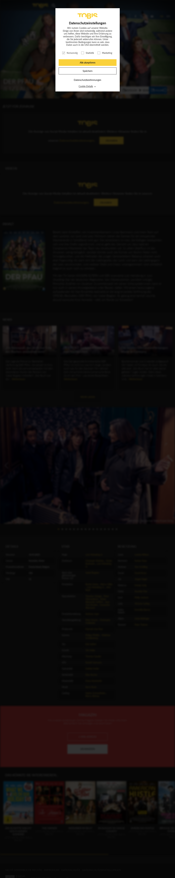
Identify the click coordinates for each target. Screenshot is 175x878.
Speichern (87, 71)
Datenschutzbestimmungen (87, 80)
